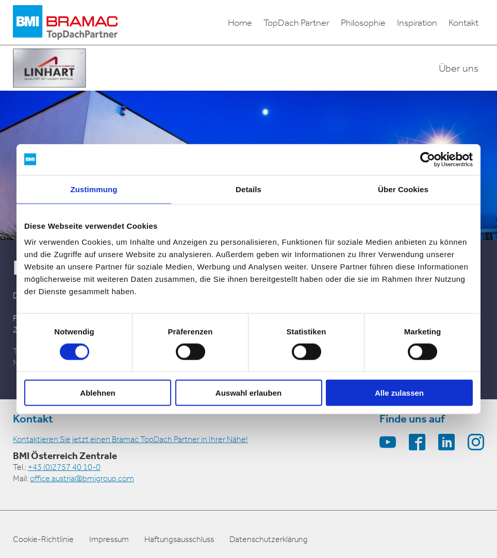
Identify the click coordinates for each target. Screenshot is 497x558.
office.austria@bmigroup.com (82, 478)
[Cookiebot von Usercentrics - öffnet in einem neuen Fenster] (428, 159)
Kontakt (463, 22)
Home (240, 22)
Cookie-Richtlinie (43, 539)
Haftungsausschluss (179, 539)
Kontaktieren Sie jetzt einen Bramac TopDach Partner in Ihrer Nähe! (130, 439)
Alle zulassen (399, 392)
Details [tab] (248, 188)
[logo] (65, 22)
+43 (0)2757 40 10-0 (64, 467)
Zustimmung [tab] (94, 188)
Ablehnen (97, 392)
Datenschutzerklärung (268, 539)
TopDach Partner (296, 22)
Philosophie (363, 22)
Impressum (109, 539)
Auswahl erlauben (248, 392)
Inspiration (417, 22)
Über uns (458, 68)
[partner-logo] (49, 68)
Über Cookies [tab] (403, 188)
